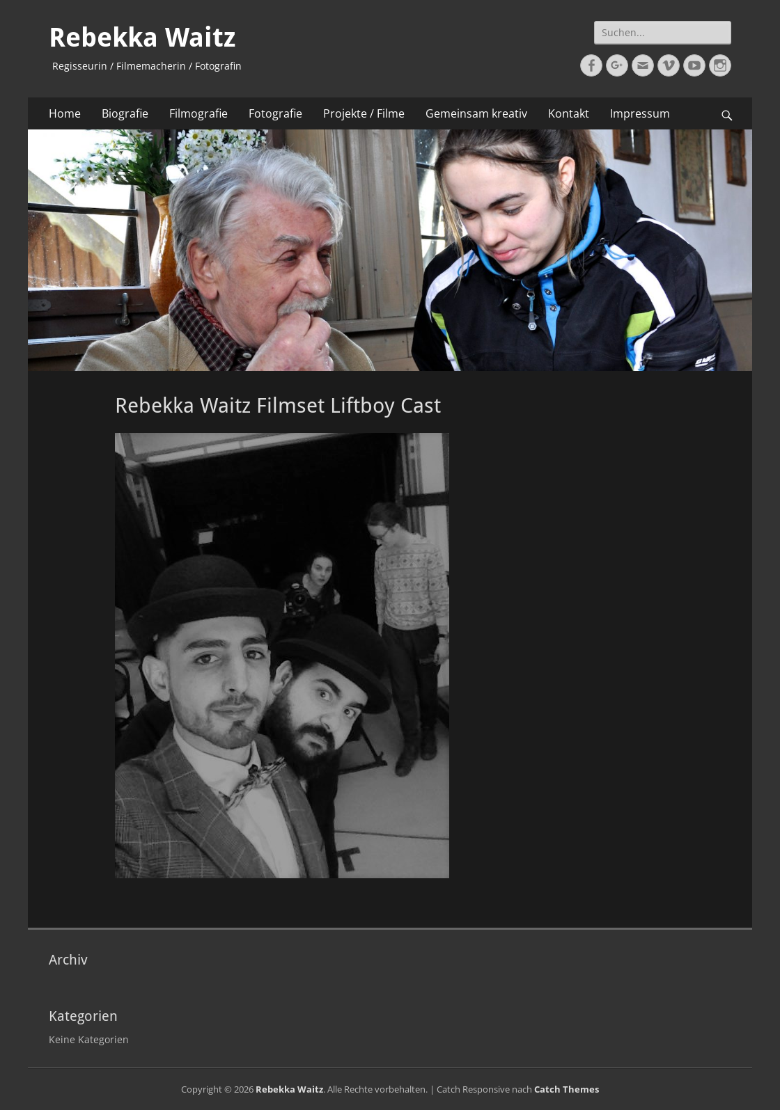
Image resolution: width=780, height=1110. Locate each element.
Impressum (640, 113)
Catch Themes (566, 1089)
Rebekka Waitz (142, 37)
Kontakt (568, 113)
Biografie (125, 113)
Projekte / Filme (364, 113)
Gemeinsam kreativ (476, 113)
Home (65, 113)
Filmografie (198, 113)
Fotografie (275, 113)
